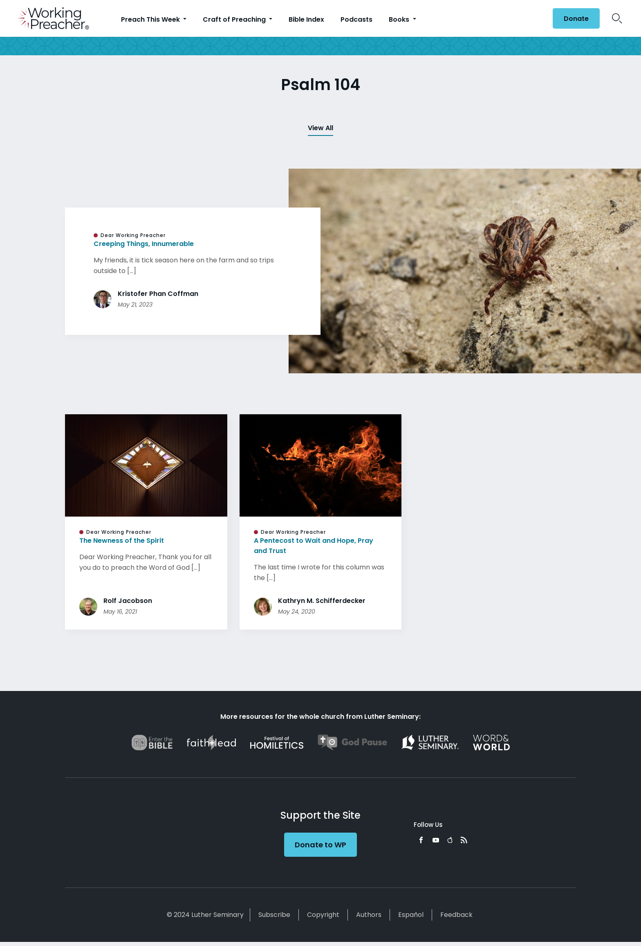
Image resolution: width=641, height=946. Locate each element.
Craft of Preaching (235, 19)
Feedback (456, 914)
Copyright (323, 914)
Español (411, 914)
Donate (576, 18)
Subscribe (274, 914)
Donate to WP (320, 845)
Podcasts (356, 19)
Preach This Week (151, 19)
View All (320, 128)
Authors (368, 914)
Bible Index (306, 19)
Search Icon (617, 18)
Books (400, 19)
